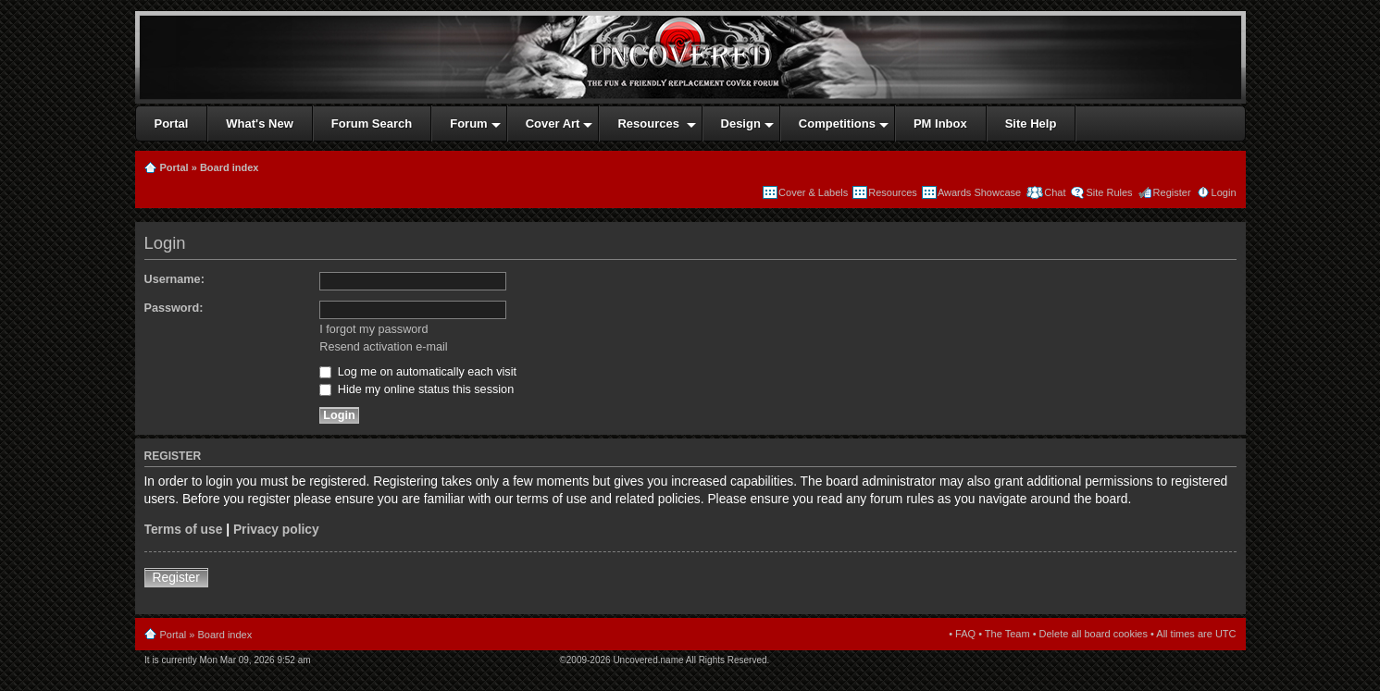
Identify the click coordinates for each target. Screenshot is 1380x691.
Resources (892, 192)
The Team (1007, 633)
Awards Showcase (979, 192)
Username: (174, 279)
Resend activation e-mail (383, 346)
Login (1224, 192)
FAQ (965, 633)
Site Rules (1109, 192)
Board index (229, 167)
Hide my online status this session (416, 389)
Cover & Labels (813, 192)
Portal (174, 167)
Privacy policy (276, 530)
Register (1172, 192)
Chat (1053, 192)
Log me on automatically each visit (417, 371)
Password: (174, 308)
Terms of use (183, 530)
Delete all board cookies (1093, 633)
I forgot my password (373, 329)
